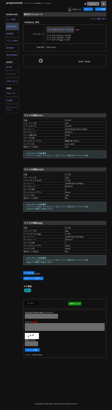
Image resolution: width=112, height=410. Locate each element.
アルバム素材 (12, 40)
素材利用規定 (12, 55)
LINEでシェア (75, 303)
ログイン (88, 9)
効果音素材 (11, 26)
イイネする (28, 273)
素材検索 (10, 48)
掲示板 (9, 67)
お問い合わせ (12, 81)
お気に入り (11, 93)
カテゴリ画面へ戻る (98, 18)
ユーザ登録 (100, 9)
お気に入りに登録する (33, 278)
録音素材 (10, 33)
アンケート (11, 74)
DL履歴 (9, 100)
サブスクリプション (12, 108)
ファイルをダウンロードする (60, 29)
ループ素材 (11, 19)
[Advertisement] (64, 89)
